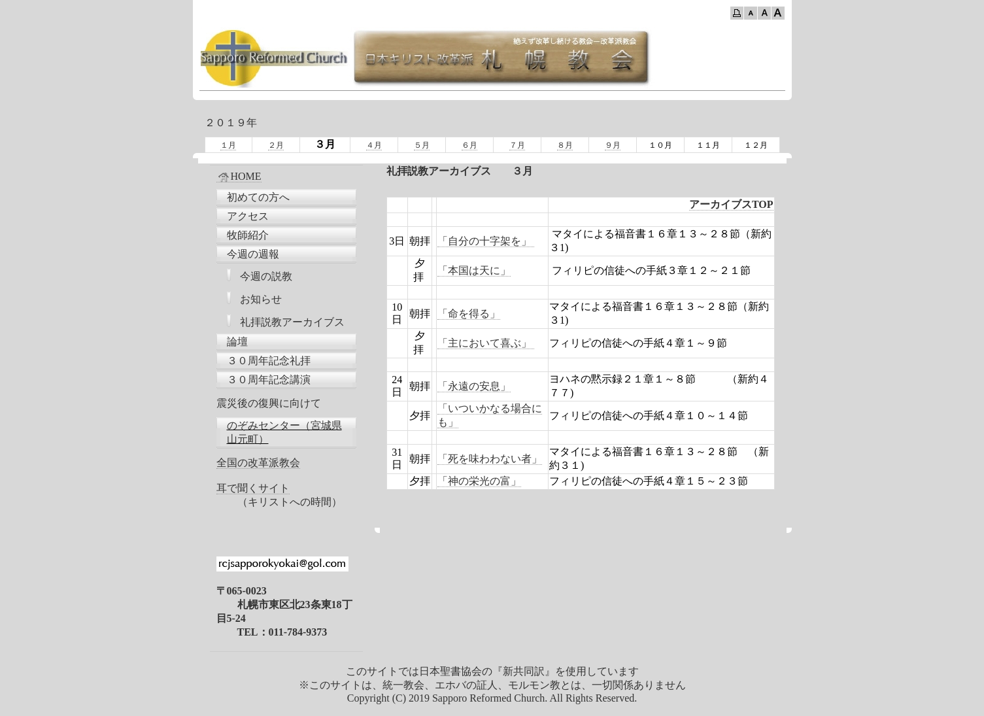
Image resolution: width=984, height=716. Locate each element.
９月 (612, 145)
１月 (228, 145)
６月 (469, 145)
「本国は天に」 (474, 270)
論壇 (237, 341)
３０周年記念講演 (269, 379)
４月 (374, 145)
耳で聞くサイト (253, 488)
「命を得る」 (468, 313)
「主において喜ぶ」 (485, 343)
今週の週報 (253, 254)
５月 (422, 145)
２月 (276, 145)
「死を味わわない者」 (489, 458)
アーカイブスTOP (731, 204)
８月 (565, 145)
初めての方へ (258, 197)
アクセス (248, 216)
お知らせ (261, 299)
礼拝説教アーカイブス (292, 322)
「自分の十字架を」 (485, 241)
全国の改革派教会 (258, 462)
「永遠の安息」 (474, 386)
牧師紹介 (248, 235)
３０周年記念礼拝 (269, 360)
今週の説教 (266, 276)
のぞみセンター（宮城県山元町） (284, 432)
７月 (517, 145)
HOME (239, 176)
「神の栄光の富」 (479, 480)
